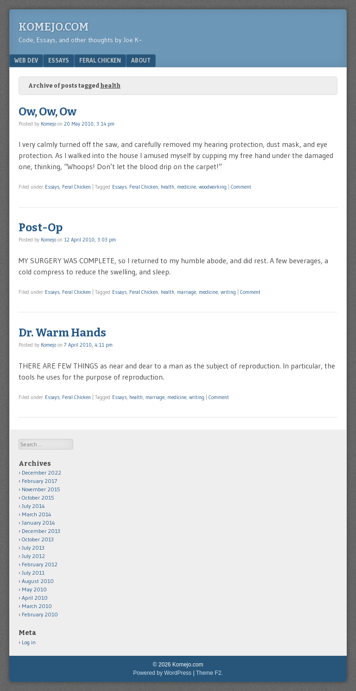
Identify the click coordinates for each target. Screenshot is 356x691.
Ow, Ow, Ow (47, 111)
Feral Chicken (100, 60)
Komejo (48, 123)
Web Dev (26, 60)
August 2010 (38, 580)
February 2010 (40, 614)
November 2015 (41, 489)
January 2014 (38, 522)
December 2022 (41, 472)
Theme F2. (209, 673)
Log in (29, 642)
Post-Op (41, 227)
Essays (58, 60)
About (141, 60)
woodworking (213, 187)
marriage (186, 292)
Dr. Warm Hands (62, 332)
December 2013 (41, 530)
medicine (186, 187)
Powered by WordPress (162, 673)
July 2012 (33, 555)
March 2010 (37, 605)
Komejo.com (54, 26)
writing (228, 292)
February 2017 (39, 480)
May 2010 (34, 589)
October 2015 (38, 497)
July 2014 (33, 505)
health (167, 187)
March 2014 (36, 514)
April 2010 (35, 597)
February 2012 (39, 564)
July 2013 (33, 547)
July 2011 (33, 572)
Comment (241, 187)
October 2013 (38, 539)
